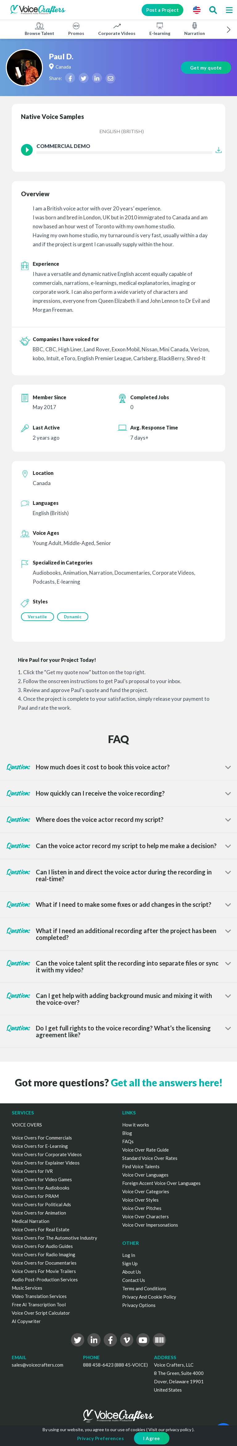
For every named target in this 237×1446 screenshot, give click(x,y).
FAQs (128, 1141)
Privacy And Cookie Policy (149, 1297)
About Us (131, 1272)
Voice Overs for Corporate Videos (47, 1154)
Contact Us (133, 1280)
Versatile (37, 616)
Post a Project (162, 10)
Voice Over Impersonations (150, 1225)
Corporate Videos (116, 29)
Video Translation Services (39, 1296)
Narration (194, 29)
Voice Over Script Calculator (41, 1313)
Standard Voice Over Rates (149, 1158)
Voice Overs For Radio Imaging (43, 1254)
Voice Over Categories (145, 1191)
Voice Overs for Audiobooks (40, 1187)
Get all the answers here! (166, 1082)
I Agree (151, 1438)
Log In (128, 1255)
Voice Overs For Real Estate (40, 1229)
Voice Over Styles (140, 1200)
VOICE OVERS (27, 1124)
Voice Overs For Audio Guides (42, 1246)
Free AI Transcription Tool (39, 1304)
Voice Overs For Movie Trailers (44, 1271)
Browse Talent (39, 29)
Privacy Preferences (100, 1438)
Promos (76, 29)
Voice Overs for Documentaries (44, 1263)
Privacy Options (139, 1305)
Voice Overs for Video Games (42, 1179)
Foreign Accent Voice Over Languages (161, 1183)
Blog (127, 1133)
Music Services (27, 1288)
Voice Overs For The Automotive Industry (54, 1238)
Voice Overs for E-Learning (40, 1146)
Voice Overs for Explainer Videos (46, 1162)
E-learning (159, 29)
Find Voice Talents (141, 1166)
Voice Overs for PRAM (35, 1196)
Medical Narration (30, 1221)
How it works (135, 1124)
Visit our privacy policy (169, 1429)
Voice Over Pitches (141, 1208)
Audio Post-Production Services (45, 1279)
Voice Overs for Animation (39, 1213)
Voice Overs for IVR (32, 1171)
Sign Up (130, 1263)
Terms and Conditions (144, 1288)
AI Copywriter (26, 1321)
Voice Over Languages (145, 1175)
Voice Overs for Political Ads (41, 1204)
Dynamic (73, 616)
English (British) (121, 131)
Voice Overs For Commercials (42, 1137)
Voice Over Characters (145, 1216)
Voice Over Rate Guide (145, 1149)
